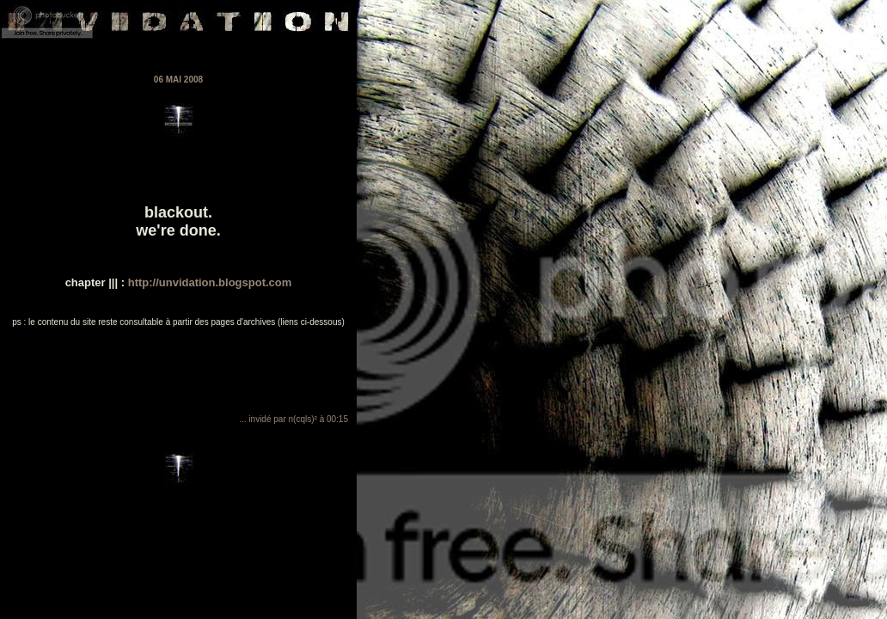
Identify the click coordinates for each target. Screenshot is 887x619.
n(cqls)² (303, 419)
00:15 (337, 419)
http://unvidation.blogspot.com (208, 282)
